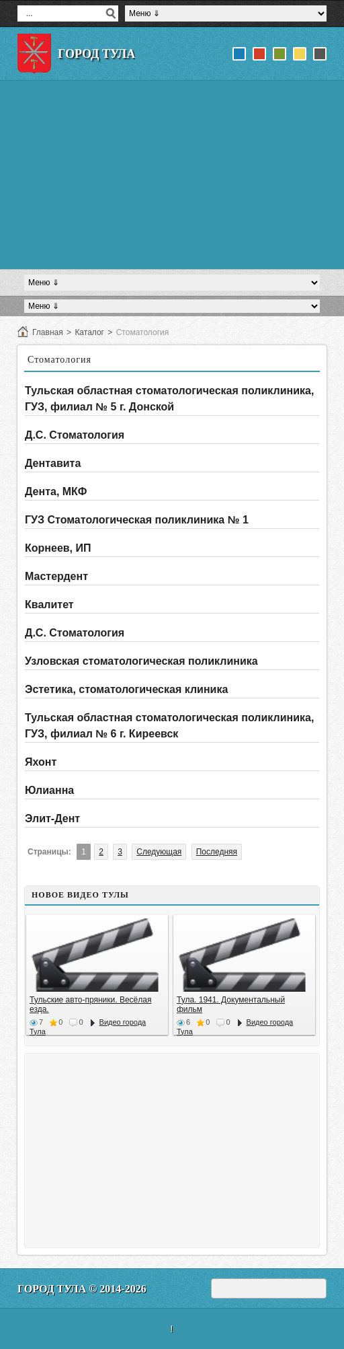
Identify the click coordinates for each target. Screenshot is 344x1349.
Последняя (216, 851)
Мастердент (56, 576)
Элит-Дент (52, 818)
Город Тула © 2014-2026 (81, 1289)
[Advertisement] (172, 175)
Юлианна (49, 790)
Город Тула (96, 54)
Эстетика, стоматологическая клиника (126, 689)
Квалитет (49, 604)
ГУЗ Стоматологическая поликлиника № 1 (137, 519)
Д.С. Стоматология (74, 435)
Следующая (158, 851)
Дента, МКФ (56, 491)
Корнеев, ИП (58, 548)
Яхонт (40, 762)
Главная (47, 332)
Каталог (89, 332)
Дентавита (53, 463)
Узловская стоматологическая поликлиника (141, 661)
